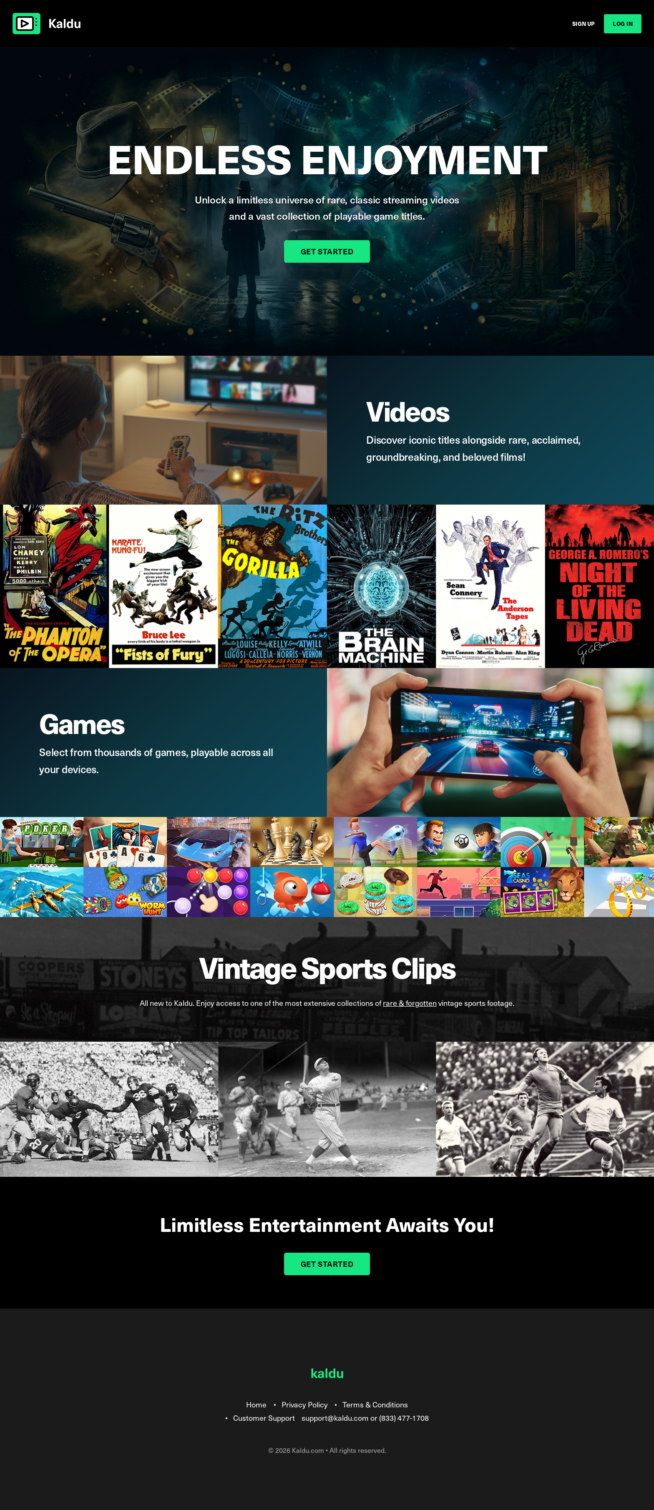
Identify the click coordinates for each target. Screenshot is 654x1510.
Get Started (327, 251)
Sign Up (583, 24)
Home (256, 1404)
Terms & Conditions (375, 1404)
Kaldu (46, 24)
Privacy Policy (305, 1404)
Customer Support (264, 1417)
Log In (623, 24)
